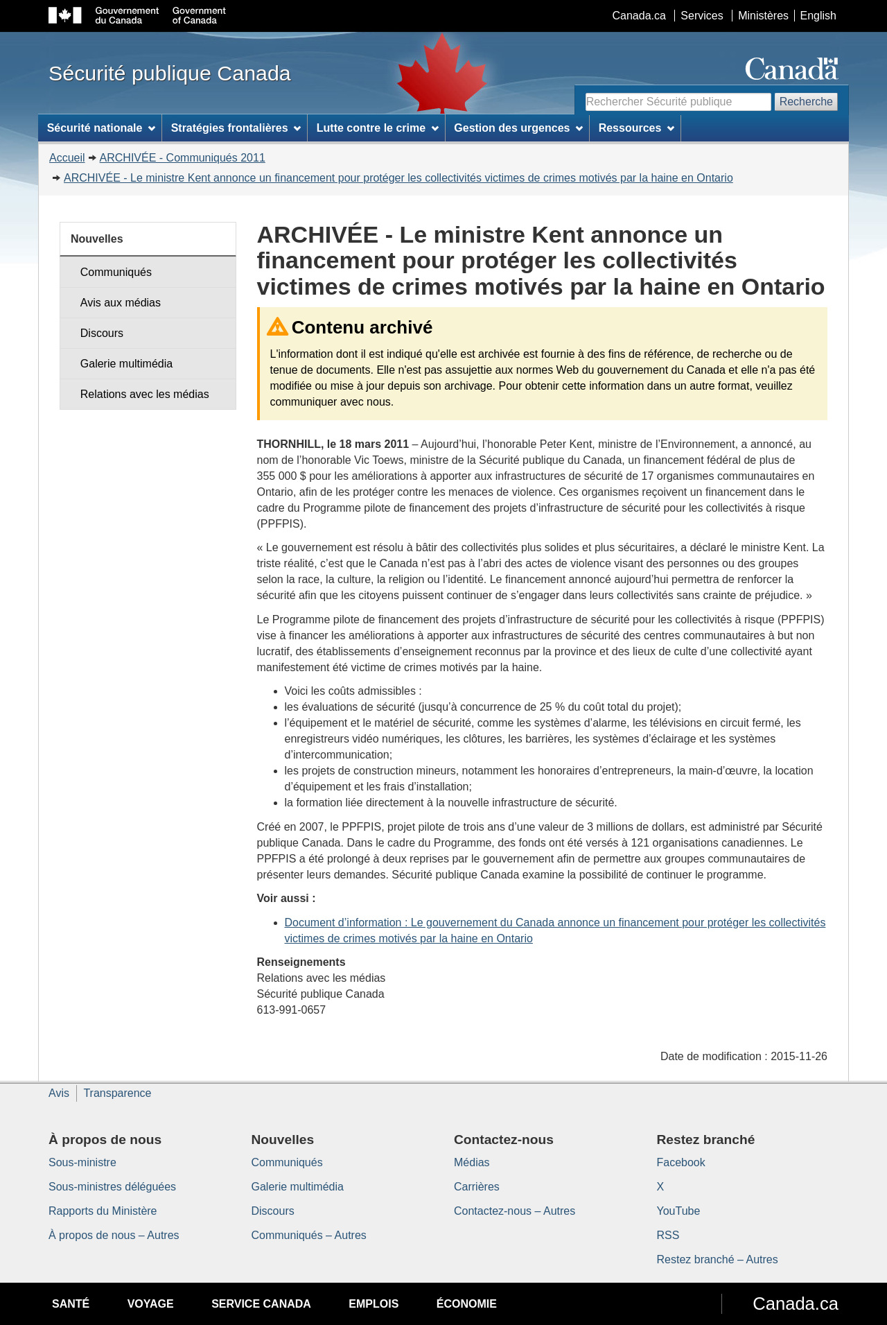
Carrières (477, 1187)
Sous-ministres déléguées (112, 1187)
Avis (59, 1093)
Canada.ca (639, 15)
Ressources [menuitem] (637, 128)
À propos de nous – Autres (114, 1235)
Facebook (681, 1162)
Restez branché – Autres (717, 1259)
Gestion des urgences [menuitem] (518, 128)
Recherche (806, 101)
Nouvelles (97, 239)
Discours (101, 333)
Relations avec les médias (144, 394)
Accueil (67, 158)
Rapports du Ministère (103, 1211)
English (818, 15)
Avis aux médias (120, 303)
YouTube (679, 1211)
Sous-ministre (82, 1162)
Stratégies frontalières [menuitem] (236, 128)
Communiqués (116, 272)
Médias (472, 1162)
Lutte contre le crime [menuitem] (378, 128)
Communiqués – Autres (309, 1235)
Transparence (117, 1093)
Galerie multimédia (126, 364)
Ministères (763, 15)
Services (701, 15)
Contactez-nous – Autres (514, 1211)
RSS (668, 1235)
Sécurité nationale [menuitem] (101, 128)
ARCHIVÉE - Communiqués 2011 (182, 158)
